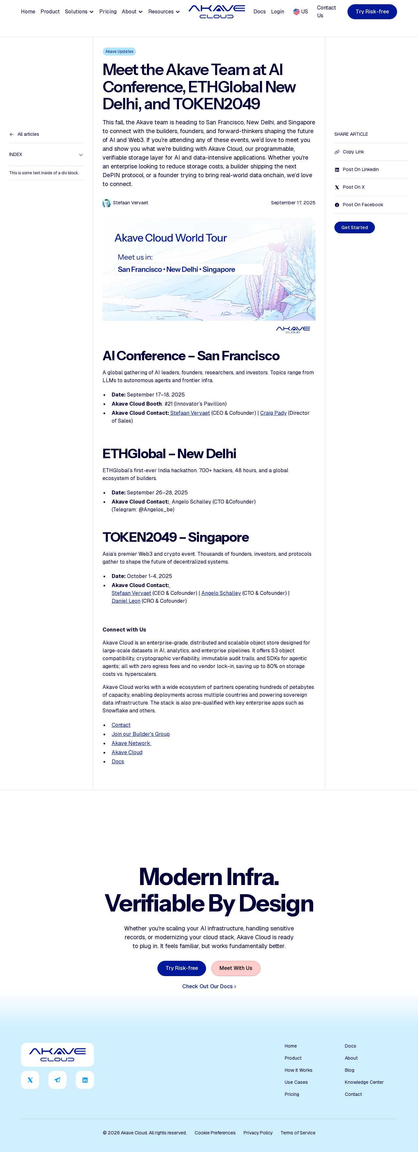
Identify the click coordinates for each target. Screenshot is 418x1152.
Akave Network (132, 743)
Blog (349, 1070)
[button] (79, 12)
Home (28, 11)
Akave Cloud (127, 752)
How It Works (299, 1070)
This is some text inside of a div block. (44, 173)
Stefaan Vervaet (190, 413)
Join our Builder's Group (141, 734)
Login (277, 11)
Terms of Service (298, 1133)
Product (50, 11)
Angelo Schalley (221, 593)
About (351, 1058)
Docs (259, 11)
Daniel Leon (126, 601)
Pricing (108, 11)
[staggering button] (372, 12)
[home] (216, 11)
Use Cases (296, 1082)
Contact (121, 725)
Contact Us (326, 11)
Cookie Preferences (215, 1133)
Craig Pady (273, 413)
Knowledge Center (364, 1082)
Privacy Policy (258, 1133)
